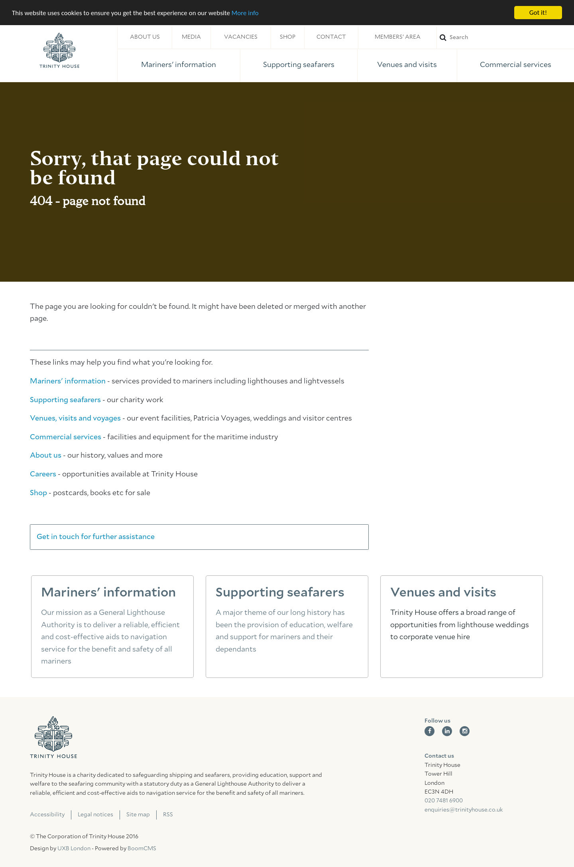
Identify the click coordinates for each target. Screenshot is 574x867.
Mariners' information (178, 65)
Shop (287, 37)
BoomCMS (142, 848)
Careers (43, 474)
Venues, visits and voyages (75, 418)
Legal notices (95, 815)
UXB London (73, 848)
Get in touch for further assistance (96, 537)
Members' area (398, 37)
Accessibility (47, 815)
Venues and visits (407, 65)
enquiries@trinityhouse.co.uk (464, 810)
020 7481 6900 (444, 801)
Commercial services (515, 65)
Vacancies (241, 37)
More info (245, 12)
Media (191, 37)
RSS (168, 815)
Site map (138, 815)
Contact (331, 37)
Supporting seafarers (298, 65)
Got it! (538, 12)
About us (145, 37)
